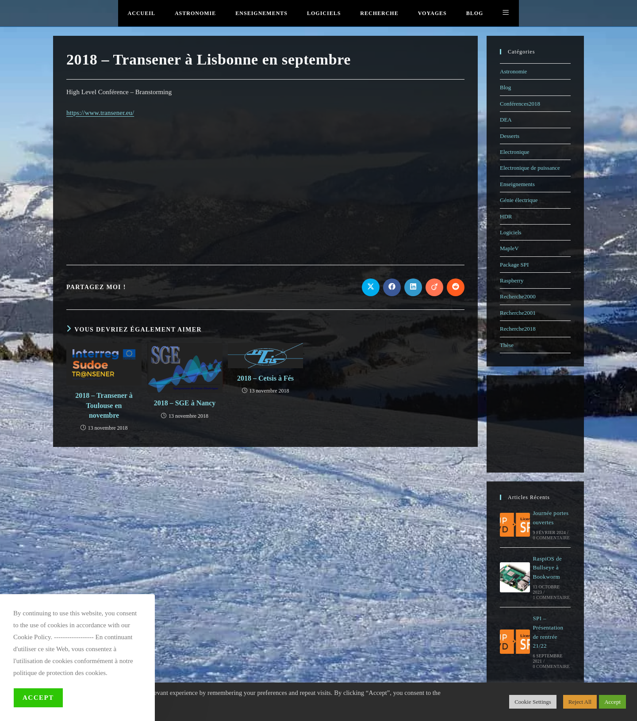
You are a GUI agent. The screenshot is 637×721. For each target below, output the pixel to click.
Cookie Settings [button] (532, 701)
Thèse (507, 345)
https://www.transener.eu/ (100, 112)
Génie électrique (519, 200)
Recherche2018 (518, 328)
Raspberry (511, 280)
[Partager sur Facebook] (392, 287)
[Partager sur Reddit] (455, 287)
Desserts (509, 136)
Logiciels (510, 232)
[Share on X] (371, 287)
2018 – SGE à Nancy (185, 403)
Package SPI (514, 264)
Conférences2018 (520, 103)
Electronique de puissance (530, 167)
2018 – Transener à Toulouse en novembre (103, 405)
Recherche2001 (518, 312)
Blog (505, 87)
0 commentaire (551, 537)
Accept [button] (612, 701)
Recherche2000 (518, 296)
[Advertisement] (265, 190)
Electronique (514, 152)
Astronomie (513, 71)
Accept (38, 697)
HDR (506, 216)
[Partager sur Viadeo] (434, 287)
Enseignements (517, 184)
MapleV (509, 248)
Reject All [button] (579, 701)
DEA (506, 119)
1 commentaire (551, 597)
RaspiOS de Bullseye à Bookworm (547, 567)
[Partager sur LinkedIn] (413, 287)
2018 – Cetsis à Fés (265, 378)
